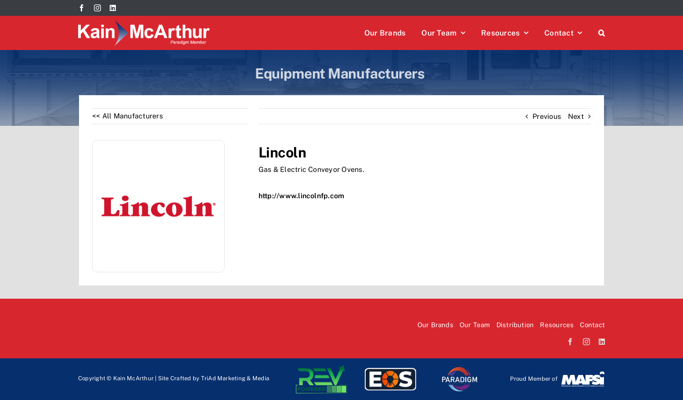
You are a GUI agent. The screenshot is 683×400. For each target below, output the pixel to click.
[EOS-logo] (390, 368)
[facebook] (81, 7)
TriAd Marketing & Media (235, 378)
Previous (546, 116)
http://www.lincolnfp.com (302, 196)
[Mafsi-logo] (583, 374)
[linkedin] (113, 7)
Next (576, 116)
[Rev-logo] (321, 368)
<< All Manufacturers (127, 116)
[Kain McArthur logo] (144, 23)
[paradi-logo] (459, 368)
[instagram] (97, 7)
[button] (601, 33)
